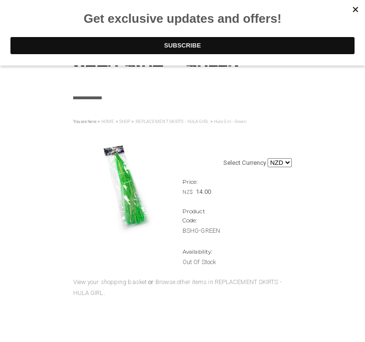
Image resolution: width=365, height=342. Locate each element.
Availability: (197, 251)
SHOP (124, 121)
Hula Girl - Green (230, 121)
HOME (107, 121)
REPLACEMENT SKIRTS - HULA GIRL (172, 121)
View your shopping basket (110, 281)
